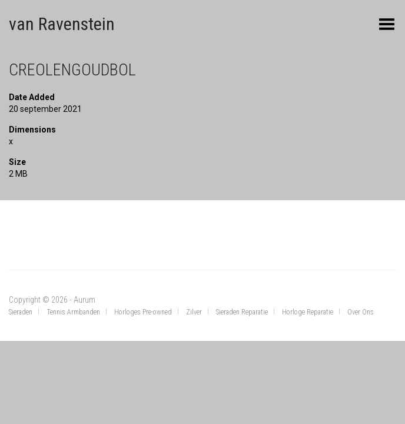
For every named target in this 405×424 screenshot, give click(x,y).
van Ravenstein (62, 24)
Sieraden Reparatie (242, 312)
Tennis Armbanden (73, 312)
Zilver (194, 312)
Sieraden (20, 312)
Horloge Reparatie (307, 312)
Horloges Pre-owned (143, 312)
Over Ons (360, 312)
